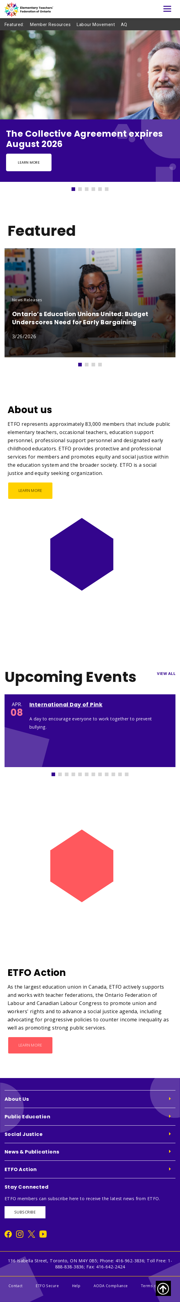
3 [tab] (89, 187)
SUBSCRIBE (25, 1212)
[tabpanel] (90, 106)
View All (166, 673)
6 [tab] (109, 187)
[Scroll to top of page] (163, 1288)
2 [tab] (82, 187)
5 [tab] (102, 187)
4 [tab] (96, 187)
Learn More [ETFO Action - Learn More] (30, 1045)
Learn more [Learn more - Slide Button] (29, 162)
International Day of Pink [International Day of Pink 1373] (65, 704)
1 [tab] (76, 187)
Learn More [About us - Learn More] (30, 490)
